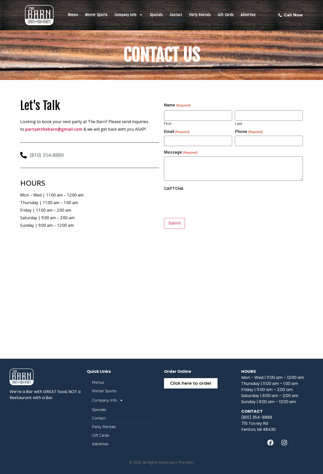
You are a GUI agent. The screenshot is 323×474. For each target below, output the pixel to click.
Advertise (248, 14)
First (167, 123)
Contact (176, 14)
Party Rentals (200, 14)
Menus (73, 14)
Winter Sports (96, 14)
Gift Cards (226, 14)
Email (177, 132)
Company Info (129, 14)
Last (238, 123)
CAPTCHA (173, 188)
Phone (249, 132)
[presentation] (202, 202)
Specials (156, 14)
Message (180, 152)
